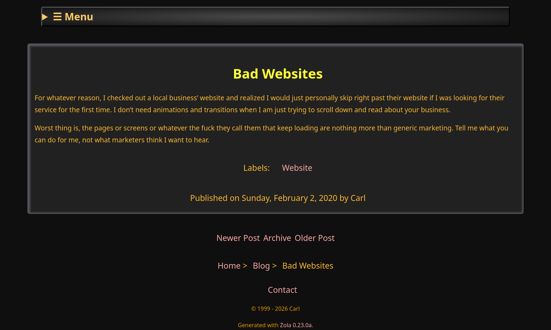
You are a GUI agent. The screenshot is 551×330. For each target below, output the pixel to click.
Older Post (314, 237)
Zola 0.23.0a (296, 325)
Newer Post (238, 237)
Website (296, 167)
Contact (282, 289)
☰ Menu (73, 16)
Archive (277, 237)
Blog (262, 265)
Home (229, 265)
